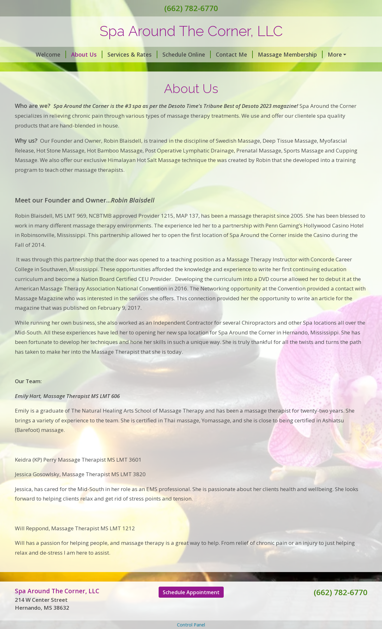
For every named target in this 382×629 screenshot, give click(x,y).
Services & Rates (117, 54)
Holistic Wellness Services (150, 68)
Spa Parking (92, 68)
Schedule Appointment (191, 605)
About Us (71, 54)
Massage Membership (274, 54)
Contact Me (218, 54)
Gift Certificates (44, 68)
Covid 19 (326, 54)
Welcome (35, 54)
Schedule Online (171, 54)
